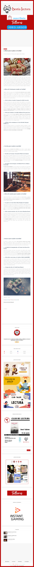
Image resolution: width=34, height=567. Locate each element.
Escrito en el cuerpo (18, 160)
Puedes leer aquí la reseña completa (23, 253)
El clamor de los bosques (8, 166)
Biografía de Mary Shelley (11, 539)
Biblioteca (5, 297)
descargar (14, 565)
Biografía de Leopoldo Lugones (12, 535)
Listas (9, 297)
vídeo (18, 565)
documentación (21, 565)
